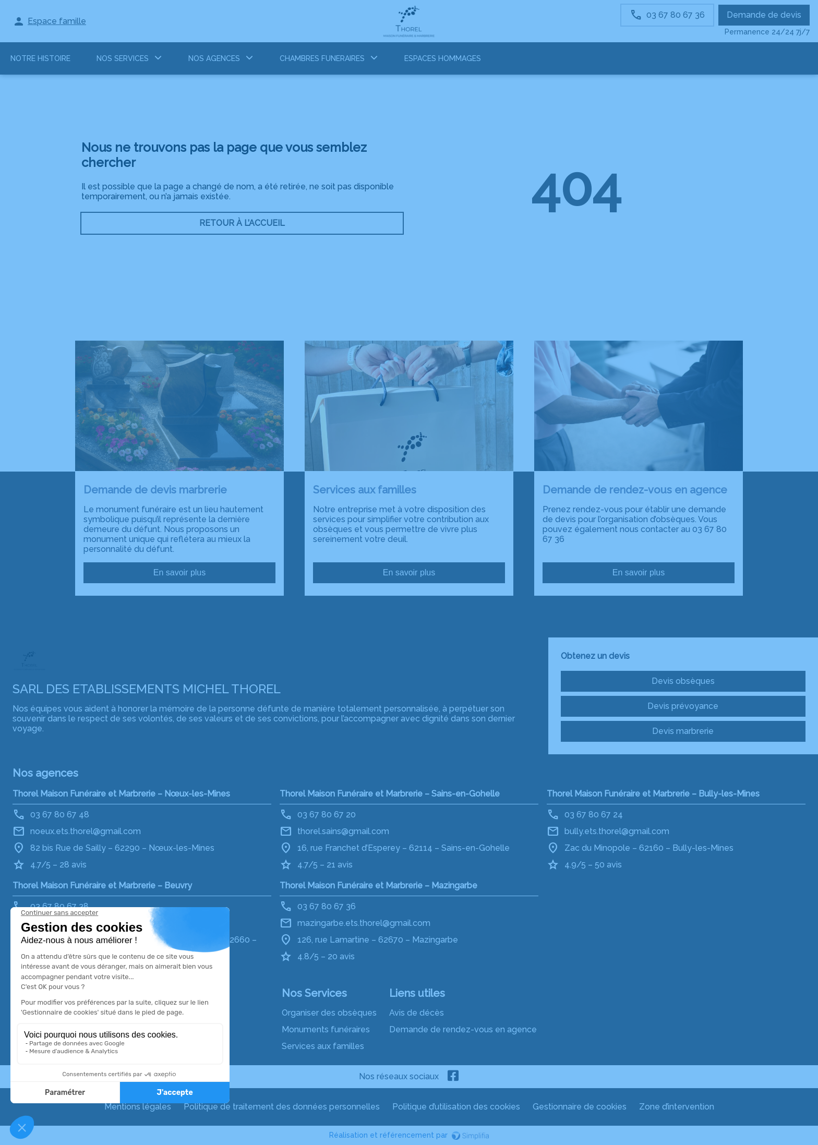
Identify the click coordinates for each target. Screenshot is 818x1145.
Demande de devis (764, 15)
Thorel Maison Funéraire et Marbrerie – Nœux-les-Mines (121, 794)
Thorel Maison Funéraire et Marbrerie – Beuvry (102, 885)
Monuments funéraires (326, 1029)
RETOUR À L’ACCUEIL (242, 223)
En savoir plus (179, 572)
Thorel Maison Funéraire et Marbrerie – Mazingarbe (378, 885)
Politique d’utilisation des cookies (456, 1107)
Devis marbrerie (683, 731)
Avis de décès (416, 1013)
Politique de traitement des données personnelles (282, 1107)
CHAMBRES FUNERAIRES (322, 58)
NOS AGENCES (214, 58)
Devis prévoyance (682, 706)
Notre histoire (40, 58)
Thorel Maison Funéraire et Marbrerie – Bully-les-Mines (653, 794)
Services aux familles (323, 1046)
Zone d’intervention (676, 1107)
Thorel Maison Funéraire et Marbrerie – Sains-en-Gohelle (390, 794)
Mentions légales (137, 1107)
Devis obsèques (683, 681)
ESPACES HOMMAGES (442, 58)
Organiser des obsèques (329, 1013)
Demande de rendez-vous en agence (463, 1029)
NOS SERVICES (123, 58)
